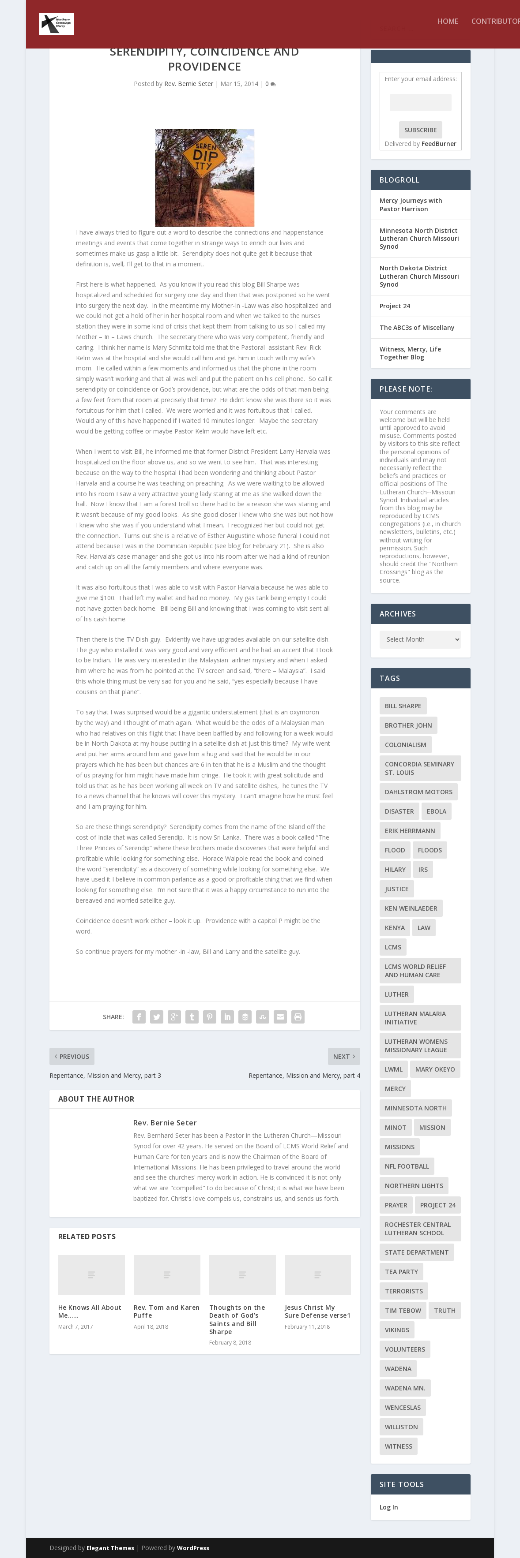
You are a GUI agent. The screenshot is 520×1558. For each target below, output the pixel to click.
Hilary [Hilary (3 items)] (395, 869)
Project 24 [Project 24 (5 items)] (438, 1205)
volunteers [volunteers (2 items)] (405, 1349)
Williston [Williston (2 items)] (401, 1427)
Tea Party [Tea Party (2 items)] (401, 1271)
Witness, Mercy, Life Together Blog (410, 353)
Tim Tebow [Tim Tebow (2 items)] (403, 1310)
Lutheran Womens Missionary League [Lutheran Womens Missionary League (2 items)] (416, 1045)
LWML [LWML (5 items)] (394, 1069)
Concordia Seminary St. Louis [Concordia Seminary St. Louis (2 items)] (419, 768)
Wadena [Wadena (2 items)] (398, 1368)
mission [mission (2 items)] (432, 1127)
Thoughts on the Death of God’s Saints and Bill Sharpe (237, 1319)
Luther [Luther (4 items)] (397, 994)
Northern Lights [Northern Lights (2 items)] (414, 1185)
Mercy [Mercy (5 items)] (395, 1088)
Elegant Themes (110, 1548)
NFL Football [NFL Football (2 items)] (407, 1166)
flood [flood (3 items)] (395, 850)
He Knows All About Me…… (90, 1311)
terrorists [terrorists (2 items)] (404, 1291)
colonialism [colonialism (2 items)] (405, 744)
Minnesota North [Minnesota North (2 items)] (416, 1108)
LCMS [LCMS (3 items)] (393, 947)
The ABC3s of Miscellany (417, 327)
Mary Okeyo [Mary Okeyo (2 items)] (435, 1069)
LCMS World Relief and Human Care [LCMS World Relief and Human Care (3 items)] (415, 970)
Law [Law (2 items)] (424, 927)
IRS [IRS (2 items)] (423, 869)
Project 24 (395, 306)
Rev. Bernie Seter (188, 83)
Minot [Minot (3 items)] (396, 1127)
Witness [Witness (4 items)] (398, 1446)
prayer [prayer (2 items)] (396, 1205)
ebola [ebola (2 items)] (436, 811)
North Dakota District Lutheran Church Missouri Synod (419, 276)
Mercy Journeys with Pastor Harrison (411, 204)
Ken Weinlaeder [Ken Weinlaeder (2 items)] (411, 908)
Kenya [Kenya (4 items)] (395, 927)
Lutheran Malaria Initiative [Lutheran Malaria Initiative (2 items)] (415, 1017)
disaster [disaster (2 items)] (399, 811)
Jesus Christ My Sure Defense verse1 (318, 1311)
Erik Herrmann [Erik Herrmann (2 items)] (410, 830)
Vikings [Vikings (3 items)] (397, 1330)
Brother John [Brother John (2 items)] (408, 725)
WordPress (193, 1548)
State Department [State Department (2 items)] (417, 1252)
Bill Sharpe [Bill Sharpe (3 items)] (403, 706)
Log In (389, 1507)
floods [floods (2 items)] (430, 850)
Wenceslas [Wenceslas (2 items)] (403, 1407)
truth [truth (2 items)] (445, 1310)
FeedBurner (439, 143)
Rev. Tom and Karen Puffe (167, 1311)
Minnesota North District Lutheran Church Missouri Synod (419, 238)
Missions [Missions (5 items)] (399, 1147)
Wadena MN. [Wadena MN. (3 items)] (405, 1388)
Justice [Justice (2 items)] (397, 889)
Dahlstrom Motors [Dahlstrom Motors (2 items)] (418, 792)
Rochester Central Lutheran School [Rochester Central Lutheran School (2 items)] (418, 1228)
